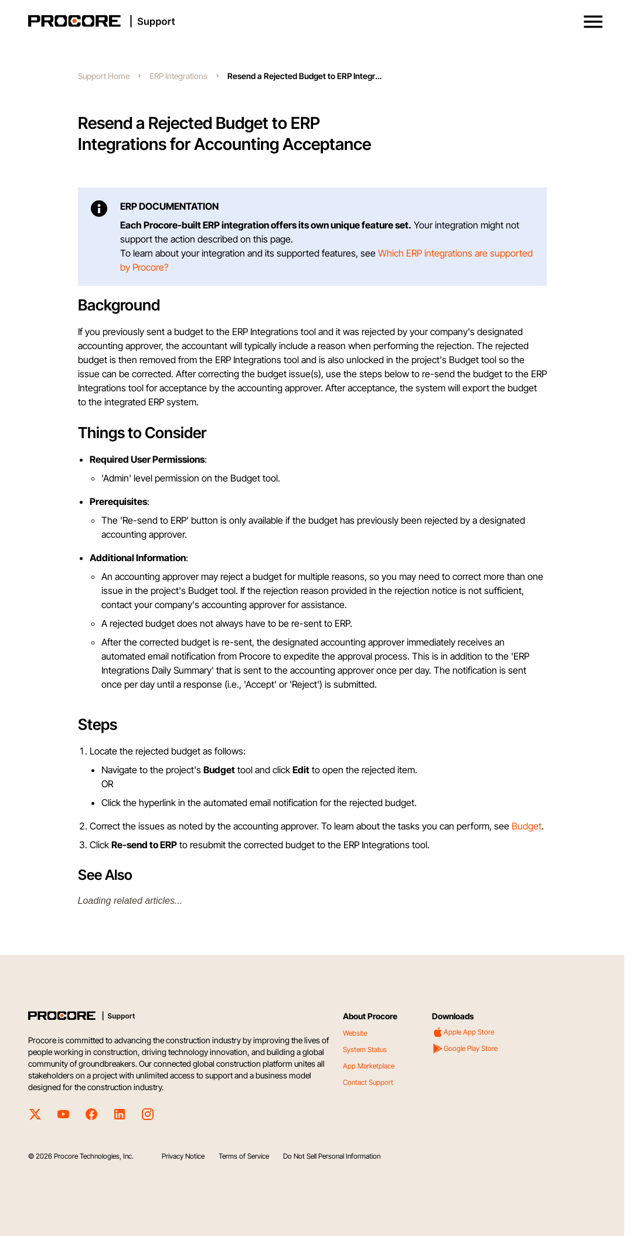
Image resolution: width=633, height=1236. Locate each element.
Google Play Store (465, 1048)
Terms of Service (244, 1156)
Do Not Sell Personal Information (331, 1156)
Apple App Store (463, 1032)
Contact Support (368, 1082)
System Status (365, 1049)
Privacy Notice (183, 1156)
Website (355, 1033)
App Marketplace (368, 1065)
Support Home (104, 76)
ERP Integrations (178, 76)
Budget (527, 826)
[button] (593, 21)
